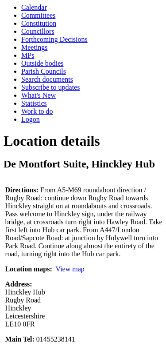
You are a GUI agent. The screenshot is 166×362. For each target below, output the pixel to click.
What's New (38, 95)
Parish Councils (43, 71)
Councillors (37, 31)
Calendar (34, 7)
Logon (30, 119)
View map (70, 269)
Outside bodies (42, 63)
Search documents (47, 79)
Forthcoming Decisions (54, 39)
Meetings (34, 47)
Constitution (38, 23)
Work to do (37, 111)
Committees (38, 15)
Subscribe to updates (50, 87)
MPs (27, 55)
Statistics (34, 103)
